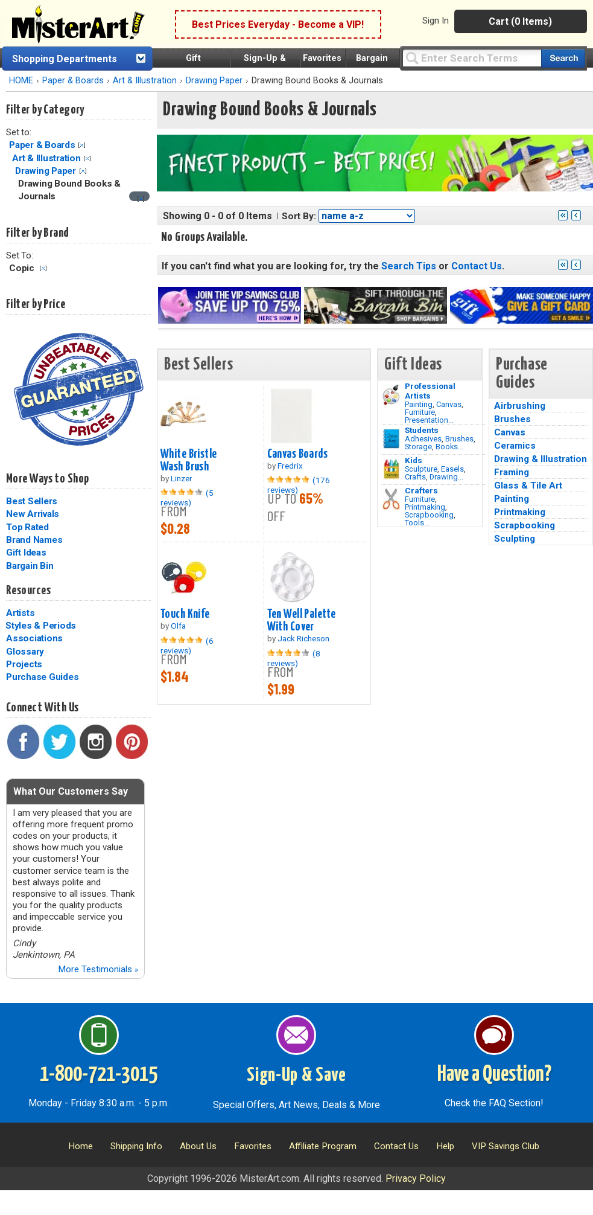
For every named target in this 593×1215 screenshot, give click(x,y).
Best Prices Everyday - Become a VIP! (278, 24)
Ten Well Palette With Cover (301, 620)
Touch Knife (185, 614)
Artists (20, 613)
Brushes (459, 438)
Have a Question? (494, 1075)
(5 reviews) (187, 497)
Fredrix (290, 465)
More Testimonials (98, 969)
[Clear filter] (141, 199)
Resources (28, 591)
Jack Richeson (303, 638)
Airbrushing (519, 405)
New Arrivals (32, 513)
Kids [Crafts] (413, 460)
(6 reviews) (187, 645)
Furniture (420, 412)
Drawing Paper (45, 170)
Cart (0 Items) (520, 21)
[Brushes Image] (391, 439)
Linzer (181, 478)
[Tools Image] (391, 499)
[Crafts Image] (391, 469)
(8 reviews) (293, 658)
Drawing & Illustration (540, 459)
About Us (198, 1146)
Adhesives (423, 438)
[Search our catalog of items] (563, 58)
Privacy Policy (415, 1178)
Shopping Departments (64, 59)
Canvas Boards (297, 454)
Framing (511, 472)
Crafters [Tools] (421, 490)
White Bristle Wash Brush (188, 460)
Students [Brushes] (422, 430)
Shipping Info (136, 1146)
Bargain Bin (29, 565)
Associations (34, 638)
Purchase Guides (42, 677)
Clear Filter (81, 145)
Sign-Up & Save (296, 1075)
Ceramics (515, 445)
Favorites (322, 58)
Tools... (417, 522)
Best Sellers (31, 501)
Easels (452, 468)
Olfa (178, 625)
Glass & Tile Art (528, 485)
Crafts (415, 476)
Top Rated (27, 527)
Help (445, 1146)
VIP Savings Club (505, 1146)
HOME (21, 80)
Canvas (448, 404)
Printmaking (425, 506)
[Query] (471, 57)
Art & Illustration (145, 80)
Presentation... (429, 420)
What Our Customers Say (70, 791)
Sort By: (299, 216)
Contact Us (476, 266)
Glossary (25, 651)
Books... (449, 446)
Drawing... (446, 476)
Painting (419, 404)
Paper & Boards (73, 80)
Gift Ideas (26, 552)
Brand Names (34, 539)
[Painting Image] (391, 395)
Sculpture (421, 468)
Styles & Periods (40, 625)
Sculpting (514, 538)
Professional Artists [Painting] (430, 390)
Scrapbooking (429, 514)
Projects (24, 664)
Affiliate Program (323, 1146)
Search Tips (408, 266)
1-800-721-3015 (98, 1075)
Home (80, 1146)
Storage (418, 446)
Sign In (435, 20)
